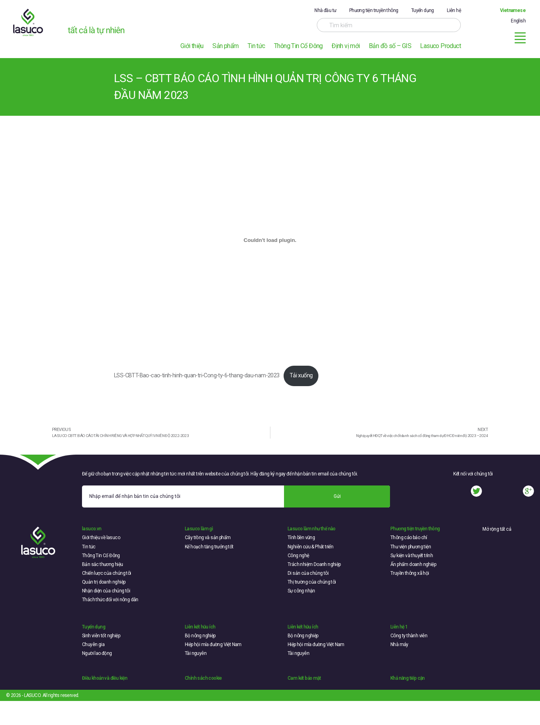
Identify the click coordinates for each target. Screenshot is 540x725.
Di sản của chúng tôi (308, 573)
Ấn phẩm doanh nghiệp (413, 564)
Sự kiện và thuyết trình (411, 555)
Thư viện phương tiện (410, 547)
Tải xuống (301, 375)
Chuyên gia (93, 644)
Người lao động (97, 653)
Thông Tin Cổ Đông (298, 46)
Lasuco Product (440, 46)
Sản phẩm (225, 46)
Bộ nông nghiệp (200, 635)
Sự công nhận (301, 591)
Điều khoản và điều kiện (104, 678)
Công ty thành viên (408, 635)
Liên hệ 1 (399, 627)
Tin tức (256, 46)
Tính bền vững (301, 537)
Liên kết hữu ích (200, 627)
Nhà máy (399, 644)
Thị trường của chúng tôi (312, 582)
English (518, 21)
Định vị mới (346, 46)
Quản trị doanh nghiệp (103, 582)
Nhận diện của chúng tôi (106, 591)
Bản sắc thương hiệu (102, 564)
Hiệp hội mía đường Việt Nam (213, 644)
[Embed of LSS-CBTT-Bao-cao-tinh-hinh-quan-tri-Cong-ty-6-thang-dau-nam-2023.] (270, 240)
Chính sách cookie (203, 678)
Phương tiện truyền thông (373, 10)
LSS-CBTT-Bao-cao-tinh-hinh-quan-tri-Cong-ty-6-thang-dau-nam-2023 (197, 375)
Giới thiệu (192, 46)
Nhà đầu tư (325, 10)
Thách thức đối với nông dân (110, 599)
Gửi (337, 496)
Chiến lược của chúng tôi (106, 573)
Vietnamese (513, 10)
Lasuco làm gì (199, 529)
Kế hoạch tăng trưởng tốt (209, 547)
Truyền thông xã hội (409, 573)
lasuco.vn (92, 529)
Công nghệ (298, 555)
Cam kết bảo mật (304, 678)
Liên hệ (454, 10)
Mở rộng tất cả (496, 529)
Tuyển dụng (422, 10)
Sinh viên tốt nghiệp (101, 635)
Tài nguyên (195, 653)
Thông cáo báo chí (408, 537)
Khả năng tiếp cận (407, 678)
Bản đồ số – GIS (390, 46)
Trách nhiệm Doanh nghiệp (314, 564)
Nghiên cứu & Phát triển (310, 547)
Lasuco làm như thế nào (312, 529)
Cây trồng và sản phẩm (207, 537)
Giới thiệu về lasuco (101, 537)
